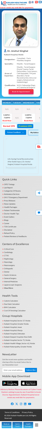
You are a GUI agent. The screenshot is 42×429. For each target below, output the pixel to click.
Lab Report (8, 187)
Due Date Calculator (12, 304)
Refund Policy (9, 233)
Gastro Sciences (10, 275)
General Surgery (10, 278)
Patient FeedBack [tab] (15, 132)
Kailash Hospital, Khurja (13, 330)
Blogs (6, 220)
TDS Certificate (10, 226)
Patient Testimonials (12, 210)
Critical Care (9, 249)
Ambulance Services (11, 194)
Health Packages (10, 207)
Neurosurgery (9, 265)
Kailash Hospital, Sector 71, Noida (17, 340)
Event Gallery (9, 217)
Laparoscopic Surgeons (13, 285)
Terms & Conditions (12, 412)
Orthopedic (8, 268)
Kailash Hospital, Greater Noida (16, 324)
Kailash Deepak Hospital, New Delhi (18, 337)
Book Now (7, 120)
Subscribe (31, 370)
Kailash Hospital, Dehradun (14, 334)
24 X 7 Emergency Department (16, 197)
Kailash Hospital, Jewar (13, 327)
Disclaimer (8, 230)
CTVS (6, 255)
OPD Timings (9, 184)
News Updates (9, 204)
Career (6, 223)
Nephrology (8, 259)
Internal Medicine (11, 281)
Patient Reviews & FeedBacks (15, 236)
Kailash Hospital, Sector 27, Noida (17, 321)
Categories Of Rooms (12, 191)
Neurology (8, 262)
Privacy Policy (27, 412)
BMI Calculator (10, 307)
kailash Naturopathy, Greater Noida (18, 347)
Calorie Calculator (11, 301)
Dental (6, 272)
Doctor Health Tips (11, 213)
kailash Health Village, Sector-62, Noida (19, 343)
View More (8, 288)
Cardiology (8, 252)
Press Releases (9, 200)
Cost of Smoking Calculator (15, 310)
